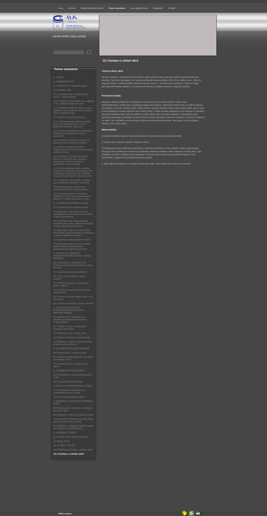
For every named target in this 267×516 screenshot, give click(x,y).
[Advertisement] (74, 483)
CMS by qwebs (65, 514)
